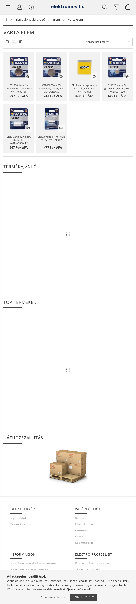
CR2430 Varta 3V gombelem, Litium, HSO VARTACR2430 (19, 88)
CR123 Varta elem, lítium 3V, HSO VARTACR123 (51, 138)
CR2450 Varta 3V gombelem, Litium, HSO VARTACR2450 (51, 88)
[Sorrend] (107, 42)
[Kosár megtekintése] (128, 7)
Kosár (79, 536)
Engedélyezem (83, 596)
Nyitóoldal (18, 518)
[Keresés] (104, 7)
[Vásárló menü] (31, 7)
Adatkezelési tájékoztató (29, 569)
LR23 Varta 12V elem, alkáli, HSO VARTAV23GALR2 (19, 140)
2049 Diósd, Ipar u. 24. (94, 563)
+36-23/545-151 (89, 569)
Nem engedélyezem (54, 596)
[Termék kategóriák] (8, 7)
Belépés (81, 518)
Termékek (18, 524)
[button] (19, 67)
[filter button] (116, 7)
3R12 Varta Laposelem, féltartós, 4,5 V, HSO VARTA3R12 (84, 88)
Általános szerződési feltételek (33, 563)
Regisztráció (84, 524)
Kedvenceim (84, 542)
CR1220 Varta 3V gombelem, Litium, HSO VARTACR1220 (117, 88)
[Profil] (19, 7)
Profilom (81, 530)
